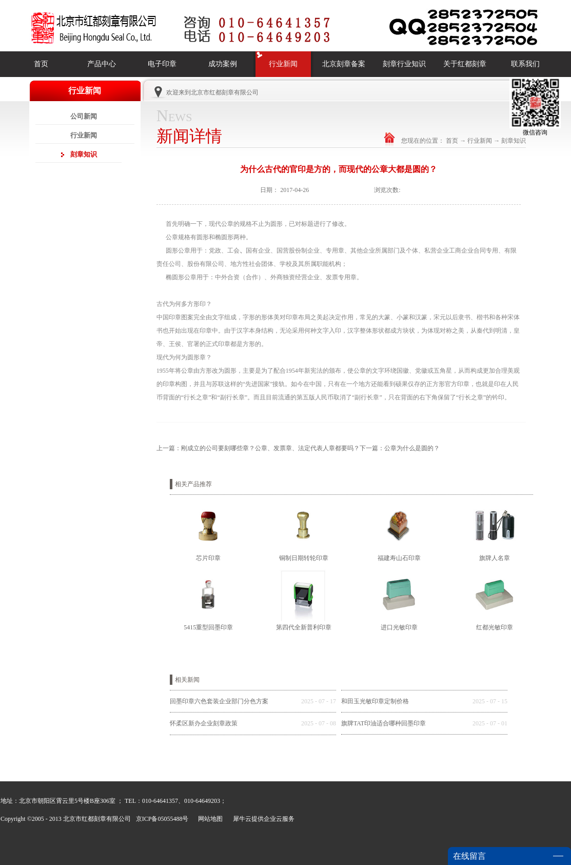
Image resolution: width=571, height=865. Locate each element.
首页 (41, 64)
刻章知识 (513, 140)
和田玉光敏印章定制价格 (375, 701)
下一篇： (400, 448)
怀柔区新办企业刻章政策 (204, 723)
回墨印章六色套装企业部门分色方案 (219, 701)
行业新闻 (479, 140)
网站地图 (209, 818)
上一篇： (258, 448)
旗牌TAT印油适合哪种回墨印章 (383, 723)
